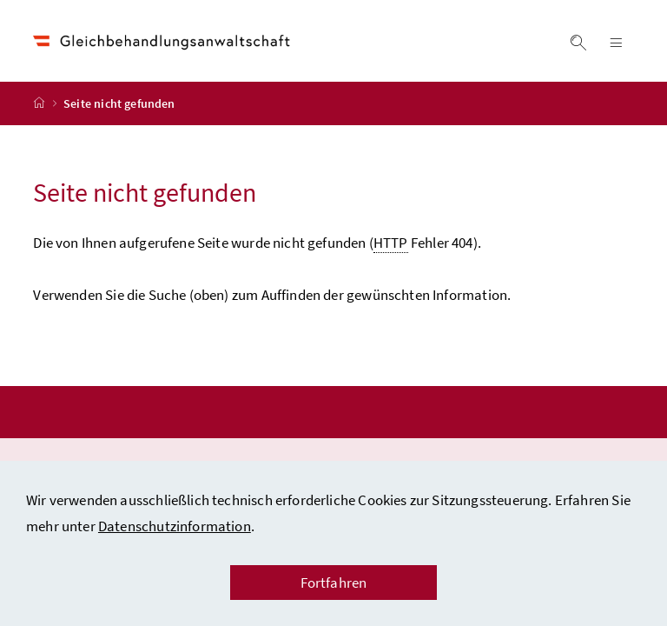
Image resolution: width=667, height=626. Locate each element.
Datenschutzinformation (174, 526)
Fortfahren (333, 582)
